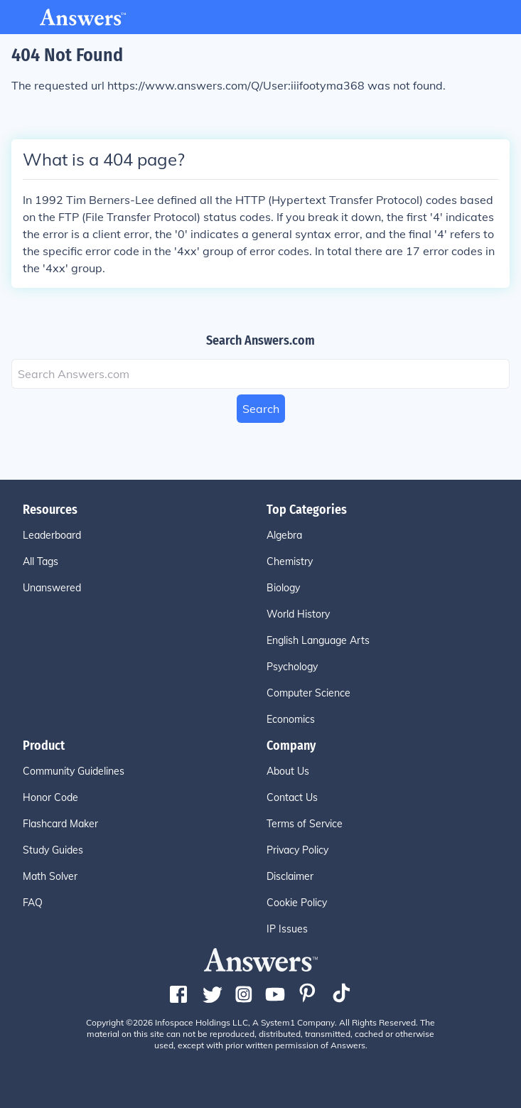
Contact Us (292, 797)
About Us (288, 771)
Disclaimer (290, 876)
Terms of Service (305, 823)
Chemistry (290, 561)
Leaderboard (52, 535)
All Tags (40, 561)
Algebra (284, 535)
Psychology (292, 666)
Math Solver (50, 876)
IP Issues (287, 929)
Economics (291, 719)
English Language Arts (318, 640)
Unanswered (52, 587)
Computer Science (308, 693)
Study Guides (53, 850)
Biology (283, 587)
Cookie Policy (297, 902)
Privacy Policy (297, 850)
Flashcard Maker (60, 823)
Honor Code (50, 797)
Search (260, 409)
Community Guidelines (73, 771)
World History (298, 614)
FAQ (33, 902)
